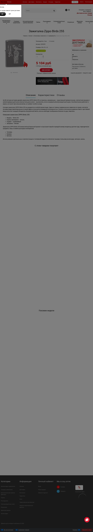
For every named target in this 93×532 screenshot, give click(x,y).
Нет (10, 14)
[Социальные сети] (87, 519)
